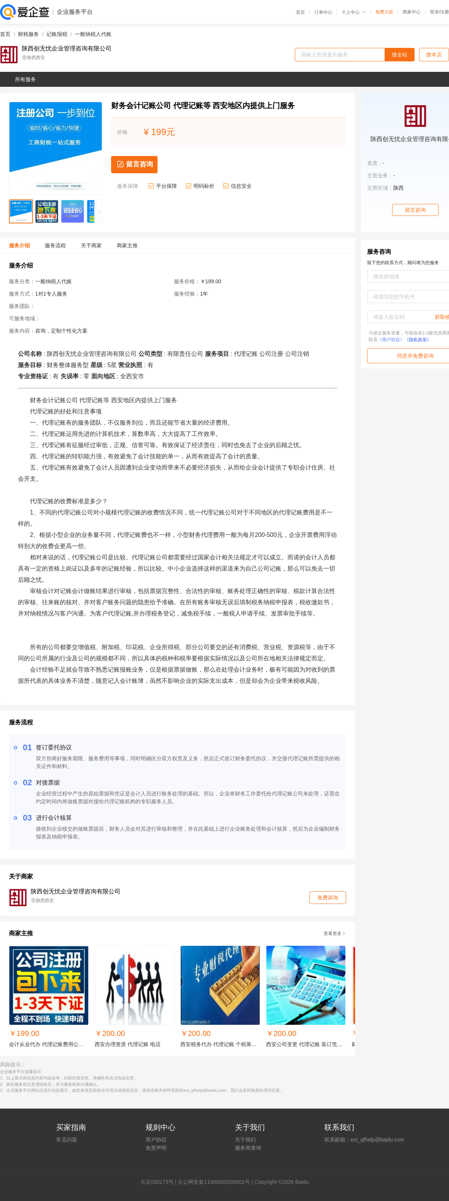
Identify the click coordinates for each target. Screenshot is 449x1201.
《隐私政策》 (417, 339)
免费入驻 (384, 12)
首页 (300, 12)
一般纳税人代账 (93, 34)
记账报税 (56, 34)
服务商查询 (248, 1148)
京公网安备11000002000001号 (214, 1182)
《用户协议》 (391, 339)
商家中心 (412, 12)
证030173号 (160, 1182)
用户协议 (156, 1140)
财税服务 (28, 34)
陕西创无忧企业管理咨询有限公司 (67, 49)
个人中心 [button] (354, 12)
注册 (444, 12)
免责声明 (156, 1148)
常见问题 (66, 1140)
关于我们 (245, 1140)
